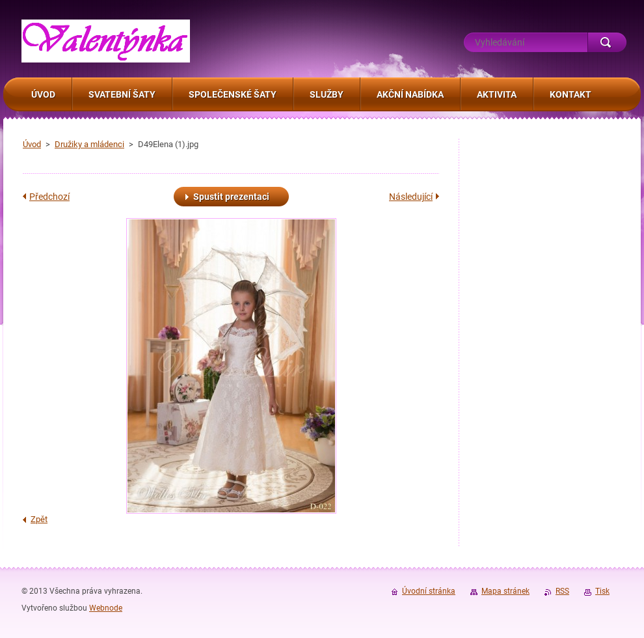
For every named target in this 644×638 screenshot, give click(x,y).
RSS (562, 591)
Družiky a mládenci (89, 144)
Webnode (105, 608)
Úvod (32, 144)
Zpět (39, 519)
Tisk (602, 591)
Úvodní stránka (428, 591)
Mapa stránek (505, 591)
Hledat (606, 42)
